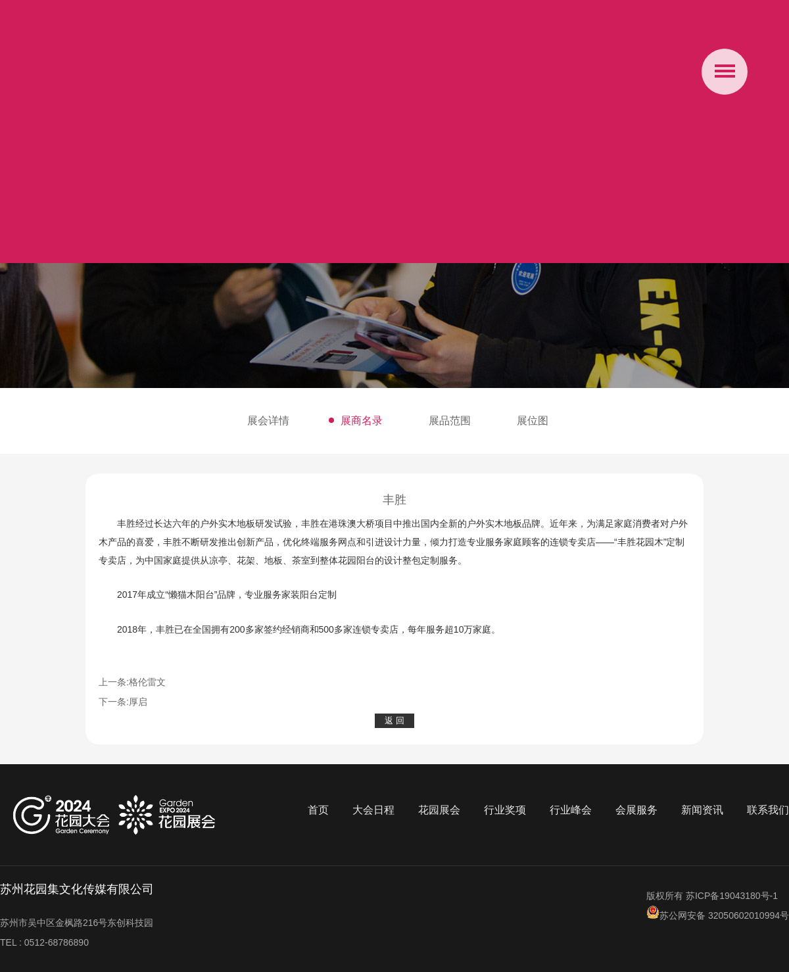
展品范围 (450, 420)
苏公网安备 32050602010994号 (717, 915)
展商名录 (362, 420)
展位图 (532, 420)
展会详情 (268, 420)
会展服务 (636, 809)
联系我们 (768, 809)
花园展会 (439, 809)
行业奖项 (505, 809)
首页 (318, 809)
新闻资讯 (702, 809)
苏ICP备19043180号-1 (732, 895)
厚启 (138, 701)
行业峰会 (571, 809)
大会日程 (373, 809)
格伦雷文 (147, 682)
